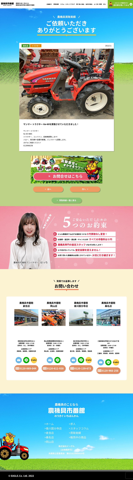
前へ (49, 189)
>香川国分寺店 (53, 428)
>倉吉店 (49, 433)
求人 (104, 4)
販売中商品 (89, 4)
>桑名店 (49, 437)
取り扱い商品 (80, 4)
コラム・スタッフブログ (67, 4)
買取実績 (56, 4)
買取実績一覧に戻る (67, 200)
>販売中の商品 (77, 437)
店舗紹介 (49, 4)
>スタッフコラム (79, 428)
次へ (84, 189)
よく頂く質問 (98, 4)
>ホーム (49, 424)
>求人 (72, 424)
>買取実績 (75, 433)
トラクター (36, 45)
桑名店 (25, 45)
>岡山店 (49, 441)
